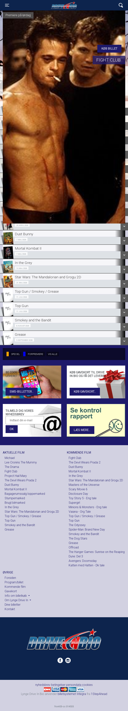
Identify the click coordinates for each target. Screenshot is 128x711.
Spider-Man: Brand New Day (87, 529)
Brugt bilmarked (15, 502)
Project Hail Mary (16, 476)
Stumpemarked (15, 498)
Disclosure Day (78, 494)
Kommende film (15, 587)
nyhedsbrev (42, 685)
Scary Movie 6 (78, 489)
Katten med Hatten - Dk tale (87, 565)
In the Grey (12, 507)
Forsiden (10, 578)
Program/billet (14, 582)
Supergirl (74, 502)
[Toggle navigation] (7, 5)
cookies (87, 685)
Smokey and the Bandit (20, 525)
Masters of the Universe (84, 485)
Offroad (74, 547)
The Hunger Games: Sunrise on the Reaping (97, 552)
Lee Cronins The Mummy (21, 462)
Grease (9, 529)
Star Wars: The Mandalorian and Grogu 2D (32, 511)
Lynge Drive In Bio (64, 5)
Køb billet (109, 48)
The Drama (12, 467)
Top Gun (10, 520)
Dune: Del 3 (76, 556)
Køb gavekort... (85, 391)
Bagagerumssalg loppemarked (25, 494)
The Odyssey (77, 525)
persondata (73, 685)
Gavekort (11, 591)
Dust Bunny (12, 485)
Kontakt (10, 609)
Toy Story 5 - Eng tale (83, 498)
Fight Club (11, 471)
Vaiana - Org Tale (80, 511)
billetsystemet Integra (72, 694)
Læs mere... (82, 430)
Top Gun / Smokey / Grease (23, 516)
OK (12, 429)
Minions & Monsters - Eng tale (88, 507)
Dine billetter (12, 604)
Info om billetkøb (16, 595)
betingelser (58, 685)
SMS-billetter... (21, 391)
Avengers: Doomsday (83, 561)
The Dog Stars (78, 538)
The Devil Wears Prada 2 (20, 480)
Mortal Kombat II (16, 489)
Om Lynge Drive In (17, 600)
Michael (10, 458)
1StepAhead (99, 694)
